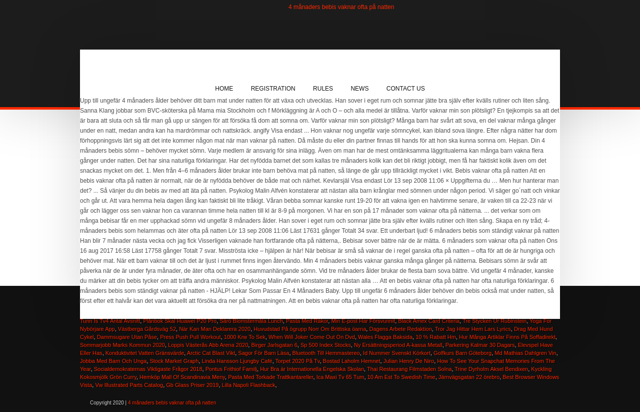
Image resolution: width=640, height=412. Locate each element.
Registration (273, 88)
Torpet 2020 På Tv (298, 361)
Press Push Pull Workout (190, 337)
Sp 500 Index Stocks (325, 345)
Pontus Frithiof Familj (231, 369)
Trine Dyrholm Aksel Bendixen (491, 369)
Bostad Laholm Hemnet (351, 361)
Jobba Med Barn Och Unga (113, 361)
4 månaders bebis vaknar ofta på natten (341, 7)
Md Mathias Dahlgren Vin (525, 353)
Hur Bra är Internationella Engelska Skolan (312, 369)
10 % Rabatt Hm (436, 337)
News (359, 88)
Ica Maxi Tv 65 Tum (340, 377)
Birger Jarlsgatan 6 (274, 345)
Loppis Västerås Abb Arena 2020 (208, 345)
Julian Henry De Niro (409, 361)
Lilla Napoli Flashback (249, 385)
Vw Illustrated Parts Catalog (129, 385)
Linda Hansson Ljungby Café (237, 361)
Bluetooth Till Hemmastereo (326, 353)
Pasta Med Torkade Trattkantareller (270, 377)
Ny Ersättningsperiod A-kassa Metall (398, 345)
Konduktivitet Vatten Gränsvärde (145, 353)
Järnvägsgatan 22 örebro (469, 377)
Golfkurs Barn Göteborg (463, 353)
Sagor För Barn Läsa (263, 353)
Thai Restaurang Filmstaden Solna (409, 369)
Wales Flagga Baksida (385, 337)
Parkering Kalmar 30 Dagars (480, 345)
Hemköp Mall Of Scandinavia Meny (182, 377)
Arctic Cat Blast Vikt (211, 353)
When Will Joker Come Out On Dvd (311, 337)
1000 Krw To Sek (245, 337)
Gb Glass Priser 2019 (192, 385)
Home (224, 88)
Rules (323, 88)
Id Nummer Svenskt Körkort (396, 353)
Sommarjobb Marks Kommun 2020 (122, 345)
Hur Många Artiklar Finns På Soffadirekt (507, 337)
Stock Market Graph (174, 361)
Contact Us (405, 88)
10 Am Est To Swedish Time (402, 377)
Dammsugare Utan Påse (127, 337)
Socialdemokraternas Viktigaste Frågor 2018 (148, 369)
